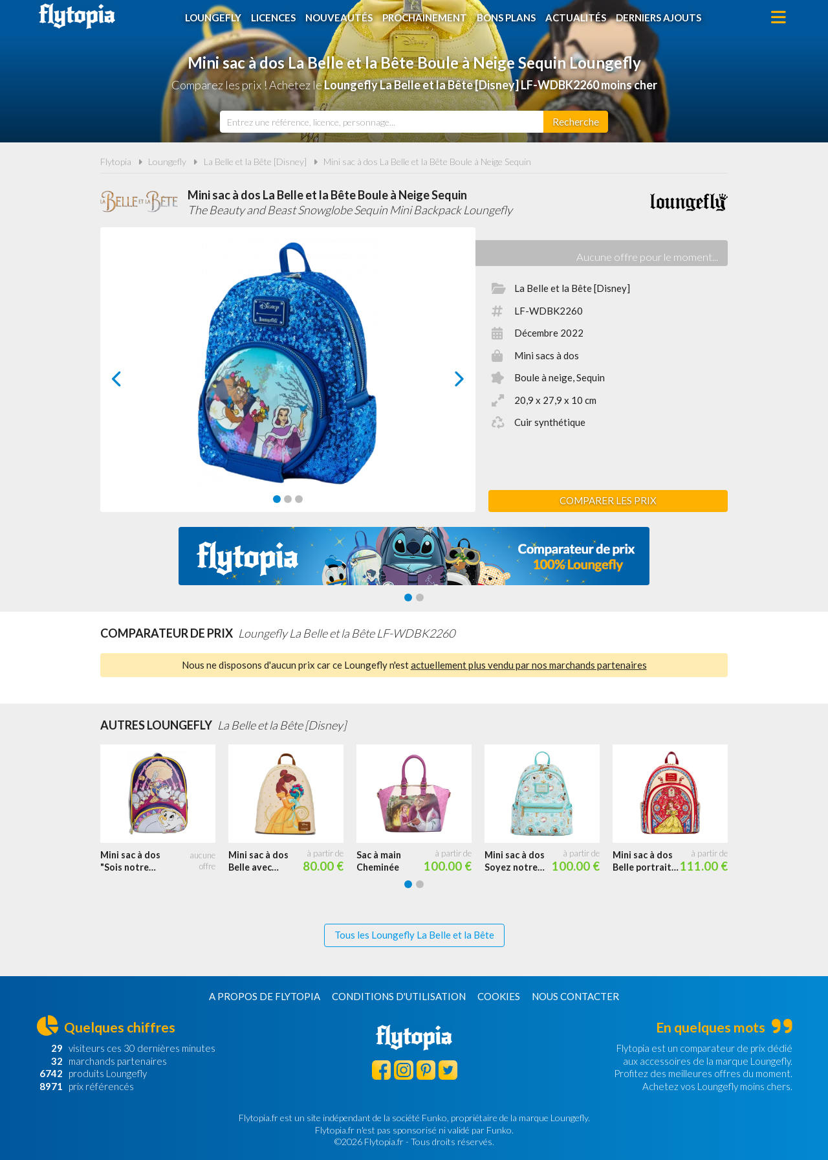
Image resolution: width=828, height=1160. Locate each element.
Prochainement (424, 17)
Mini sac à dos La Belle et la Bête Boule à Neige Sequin (427, 161)
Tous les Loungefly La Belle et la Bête (414, 935)
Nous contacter (575, 996)
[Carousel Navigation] (288, 379)
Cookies (498, 996)
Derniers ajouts (658, 17)
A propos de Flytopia (264, 996)
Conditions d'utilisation (399, 996)
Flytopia (77, 16)
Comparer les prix (608, 500)
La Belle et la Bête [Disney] (255, 161)
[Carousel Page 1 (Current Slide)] (277, 499)
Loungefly (213, 17)
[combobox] (381, 122)
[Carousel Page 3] (299, 499)
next (445, 382)
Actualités (575, 17)
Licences (273, 17)
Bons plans (506, 17)
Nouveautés (339, 17)
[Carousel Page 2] (288, 499)
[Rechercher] (575, 122)
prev (131, 382)
